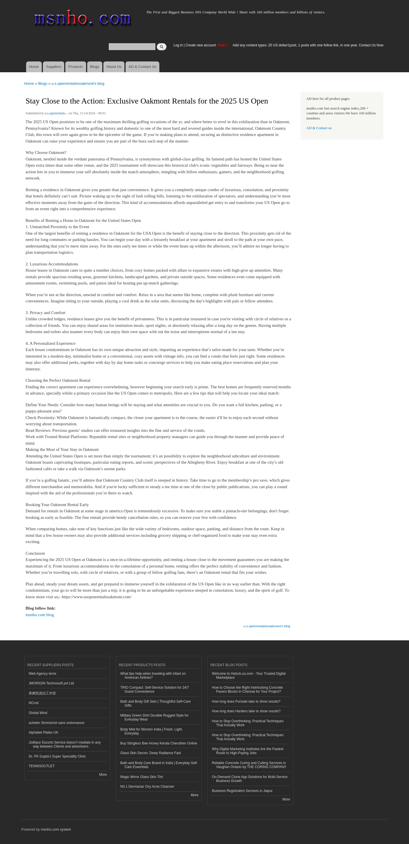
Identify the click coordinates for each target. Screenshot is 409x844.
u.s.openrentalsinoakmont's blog (77, 83)
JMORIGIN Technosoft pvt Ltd (51, 683)
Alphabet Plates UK (43, 732)
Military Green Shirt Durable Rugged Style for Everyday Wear (154, 717)
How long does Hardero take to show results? (246, 711)
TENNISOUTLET (42, 766)
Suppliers (53, 67)
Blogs (94, 67)
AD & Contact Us (142, 67)
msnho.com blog (40, 614)
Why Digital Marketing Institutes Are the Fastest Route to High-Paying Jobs (247, 751)
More (103, 775)
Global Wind (38, 713)
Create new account (201, 45)
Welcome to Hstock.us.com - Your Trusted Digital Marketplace (249, 676)
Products (75, 67)
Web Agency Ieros (42, 674)
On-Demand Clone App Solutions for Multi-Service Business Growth (249, 779)
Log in (178, 45)
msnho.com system (56, 829)
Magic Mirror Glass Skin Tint (141, 777)
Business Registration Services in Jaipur (242, 791)
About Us (113, 67)
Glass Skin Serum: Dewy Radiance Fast (150, 753)
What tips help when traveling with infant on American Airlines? (153, 676)
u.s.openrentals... (56, 113)
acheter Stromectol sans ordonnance (56, 723)
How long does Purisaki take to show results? (246, 701)
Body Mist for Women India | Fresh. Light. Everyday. (151, 731)
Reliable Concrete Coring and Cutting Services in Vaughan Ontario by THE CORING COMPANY (249, 765)
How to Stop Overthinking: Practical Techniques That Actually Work (247, 723)
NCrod (34, 703)
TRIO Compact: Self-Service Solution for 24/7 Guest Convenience (154, 690)
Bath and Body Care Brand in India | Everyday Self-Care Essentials (159, 765)
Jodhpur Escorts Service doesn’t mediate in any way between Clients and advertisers (65, 744)
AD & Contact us (319, 128)
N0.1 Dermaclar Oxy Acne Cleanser (147, 787)
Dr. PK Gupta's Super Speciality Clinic (57, 756)
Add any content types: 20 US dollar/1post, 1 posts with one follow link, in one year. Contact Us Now (308, 45)
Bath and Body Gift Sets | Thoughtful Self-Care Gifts (155, 703)
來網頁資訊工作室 (42, 693)
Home (34, 67)
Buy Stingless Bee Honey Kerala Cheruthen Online (158, 743)
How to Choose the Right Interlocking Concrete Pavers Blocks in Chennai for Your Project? (247, 690)
